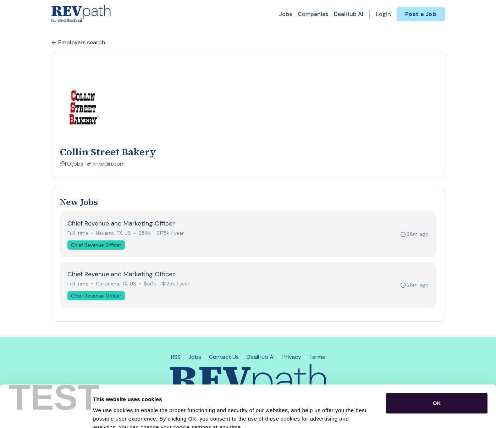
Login (383, 14)
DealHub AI (348, 14)
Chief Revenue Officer (96, 245)
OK (437, 361)
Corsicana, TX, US (116, 283)
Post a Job (420, 14)
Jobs (285, 14)
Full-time (77, 233)
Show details (372, 414)
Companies (313, 14)
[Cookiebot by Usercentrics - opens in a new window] (46, 414)
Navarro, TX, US (113, 233)
